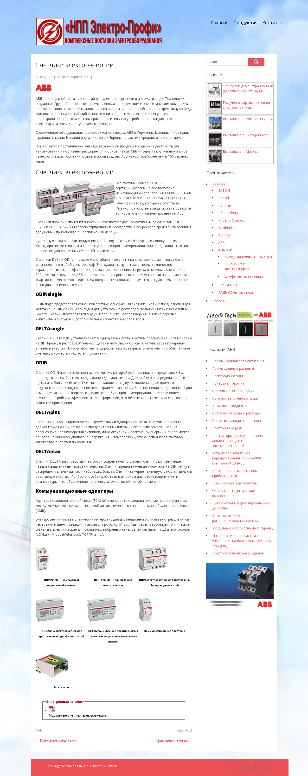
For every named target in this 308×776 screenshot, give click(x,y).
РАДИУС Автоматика (235, 292)
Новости (219, 301)
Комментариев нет (73, 77)
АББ (39, 730)
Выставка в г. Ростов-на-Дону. (248, 118)
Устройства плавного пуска (235, 398)
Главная (220, 22)
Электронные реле (227, 428)
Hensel (223, 198)
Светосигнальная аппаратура (236, 420)
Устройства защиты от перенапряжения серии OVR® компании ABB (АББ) (236, 458)
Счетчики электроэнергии (233, 390)
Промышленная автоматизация (238, 361)
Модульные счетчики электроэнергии (78, 715)
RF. (116, 766)
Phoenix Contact (231, 220)
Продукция (245, 22)
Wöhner (224, 235)
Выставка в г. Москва (240, 151)
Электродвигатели (227, 376)
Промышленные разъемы (233, 368)
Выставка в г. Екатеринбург (245, 135)
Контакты (273, 22)
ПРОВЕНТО (227, 285)
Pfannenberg (228, 212)
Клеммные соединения (56, 740)
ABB (188, 730)
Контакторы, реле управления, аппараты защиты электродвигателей (237, 440)
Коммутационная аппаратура (248, 256)
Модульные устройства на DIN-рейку (242, 528)
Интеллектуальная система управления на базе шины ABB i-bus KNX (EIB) (241, 540)
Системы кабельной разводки (236, 413)
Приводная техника (174, 740)
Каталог (219, 184)
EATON (224, 190)
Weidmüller (227, 227)
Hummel (224, 205)
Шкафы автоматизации (243, 276)
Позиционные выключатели (235, 483)
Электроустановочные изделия (238, 553)
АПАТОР (225, 250)
